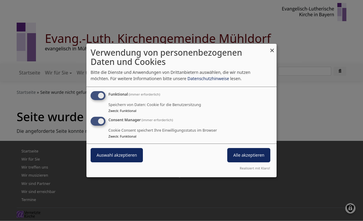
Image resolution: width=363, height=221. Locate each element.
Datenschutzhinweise (208, 78)
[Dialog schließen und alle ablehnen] (272, 47)
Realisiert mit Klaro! (255, 168)
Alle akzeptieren (248, 155)
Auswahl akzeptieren (117, 155)
